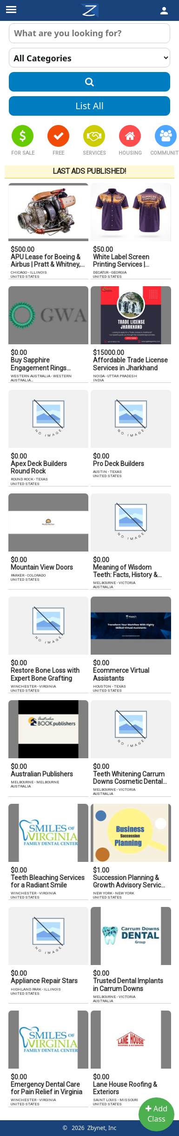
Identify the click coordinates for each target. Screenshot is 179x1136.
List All (89, 105)
